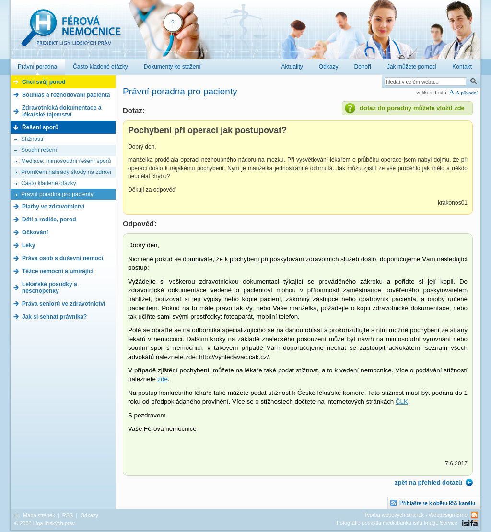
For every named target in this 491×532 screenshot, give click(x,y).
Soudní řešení (39, 150)
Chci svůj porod (44, 82)
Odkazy (89, 515)
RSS (67, 515)
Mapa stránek (39, 515)
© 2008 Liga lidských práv (44, 523)
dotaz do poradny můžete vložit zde (412, 108)
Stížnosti (32, 139)
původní (469, 92)
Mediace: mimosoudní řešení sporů (66, 161)
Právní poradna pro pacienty (57, 194)
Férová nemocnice (70, 33)
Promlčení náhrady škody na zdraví (66, 172)
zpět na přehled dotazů (428, 482)
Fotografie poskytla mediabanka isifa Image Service (397, 523)
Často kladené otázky (48, 183)
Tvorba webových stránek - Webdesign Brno (416, 515)
